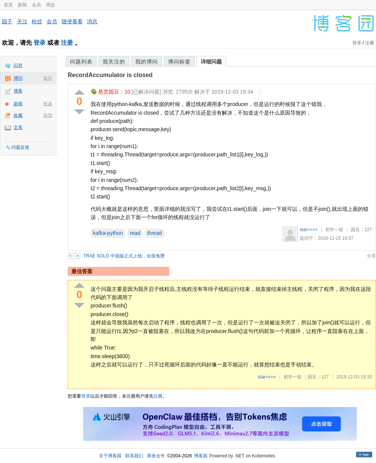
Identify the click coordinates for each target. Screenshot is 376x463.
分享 (371, 256)
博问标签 (179, 62)
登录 (39, 42)
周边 (50, 5)
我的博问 (146, 62)
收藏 (18, 115)
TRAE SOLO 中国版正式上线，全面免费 (124, 256)
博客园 (201, 455)
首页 (8, 5)
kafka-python (108, 233)
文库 (18, 127)
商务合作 (156, 455)
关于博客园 (110, 455)
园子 (7, 21)
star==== (309, 229)
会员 (36, 5)
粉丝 (37, 21)
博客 (18, 91)
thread (154, 233)
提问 (47, 78)
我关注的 (114, 62)
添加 (47, 115)
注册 (67, 42)
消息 (92, 21)
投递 (47, 103)
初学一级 (334, 229)
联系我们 (134, 455)
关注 (22, 21)
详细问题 (211, 62)
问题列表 (81, 62)
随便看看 (72, 21)
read (135, 233)
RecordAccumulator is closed (110, 75)
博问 (18, 78)
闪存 (18, 65)
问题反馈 (20, 147)
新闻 (22, 5)
